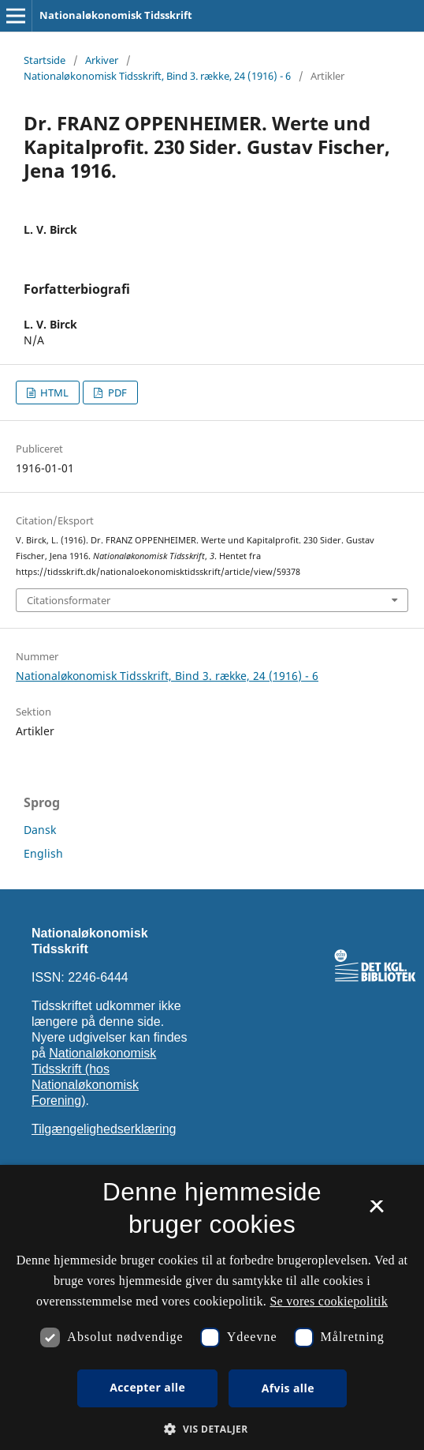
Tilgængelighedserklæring (104, 1129)
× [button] (376, 1211)
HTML (53, 392)
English (43, 853)
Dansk (40, 829)
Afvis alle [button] (288, 1388)
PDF (116, 392)
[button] (211, 1429)
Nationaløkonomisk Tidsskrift (115, 15)
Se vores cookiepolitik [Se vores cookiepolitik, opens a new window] (329, 1301)
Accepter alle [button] (147, 1387)
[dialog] (212, 1307)
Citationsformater (68, 600)
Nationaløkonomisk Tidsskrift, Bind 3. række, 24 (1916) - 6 (157, 76)
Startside (44, 60)
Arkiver (101, 60)
